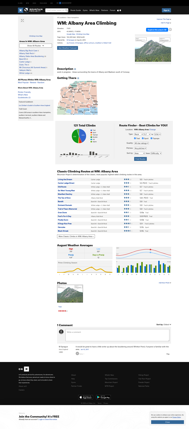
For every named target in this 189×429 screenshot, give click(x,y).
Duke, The (23, 65)
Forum (112, 10)
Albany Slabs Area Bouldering (31, 56)
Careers (22, 387)
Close (167, 422)
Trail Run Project (145, 376)
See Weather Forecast (68, 48)
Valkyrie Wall (24, 70)
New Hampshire (73, 17)
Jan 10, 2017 (85, 347)
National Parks (144, 383)
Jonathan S (99, 43)
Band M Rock (102, 199)
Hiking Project (144, 373)
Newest (33, 82)
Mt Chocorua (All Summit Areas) (32, 67)
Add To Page (166, 23)
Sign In (166, 10)
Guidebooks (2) (24, 97)
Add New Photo (165, 280)
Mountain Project (112, 380)
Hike (34, 3)
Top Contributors (112, 376)
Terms (99, 400)
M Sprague (70, 40)
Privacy (106, 400)
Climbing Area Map (35, 36)
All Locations (61, 17)
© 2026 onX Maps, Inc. (88, 400)
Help (73, 376)
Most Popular (23, 82)
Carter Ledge (24, 62)
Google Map (71, 34)
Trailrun (43, 3)
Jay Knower (71, 43)
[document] (167, 419)
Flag (167, 352)
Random (40, 82)
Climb (20, 3)
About (73, 373)
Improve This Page (164, 19)
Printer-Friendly (24, 92)
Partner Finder (77, 383)
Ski (52, 3)
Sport (145, 136)
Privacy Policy (176, 417)
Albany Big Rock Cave (28, 50)
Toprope (155, 136)
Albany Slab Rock (26, 53)
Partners (104, 10)
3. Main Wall (105, 185)
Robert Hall (107, 43)
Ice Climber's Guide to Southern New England (34, 105)
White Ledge (24, 73)
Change (152, 127)
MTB (27, 3)
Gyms (85, 10)
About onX (23, 384)
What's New (94, 10)
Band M (22, 59)
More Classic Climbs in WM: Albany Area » (76, 234)
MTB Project (110, 383)
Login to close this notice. (47, 419)
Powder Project (144, 380)
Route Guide (76, 10)
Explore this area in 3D (160, 29)
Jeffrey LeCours (89, 43)
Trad (137, 136)
